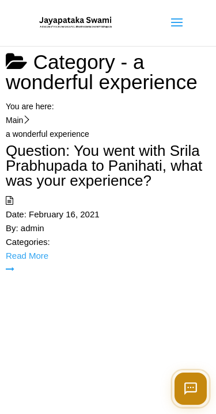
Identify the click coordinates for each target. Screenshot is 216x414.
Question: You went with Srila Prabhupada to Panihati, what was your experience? (104, 165)
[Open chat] (191, 389)
